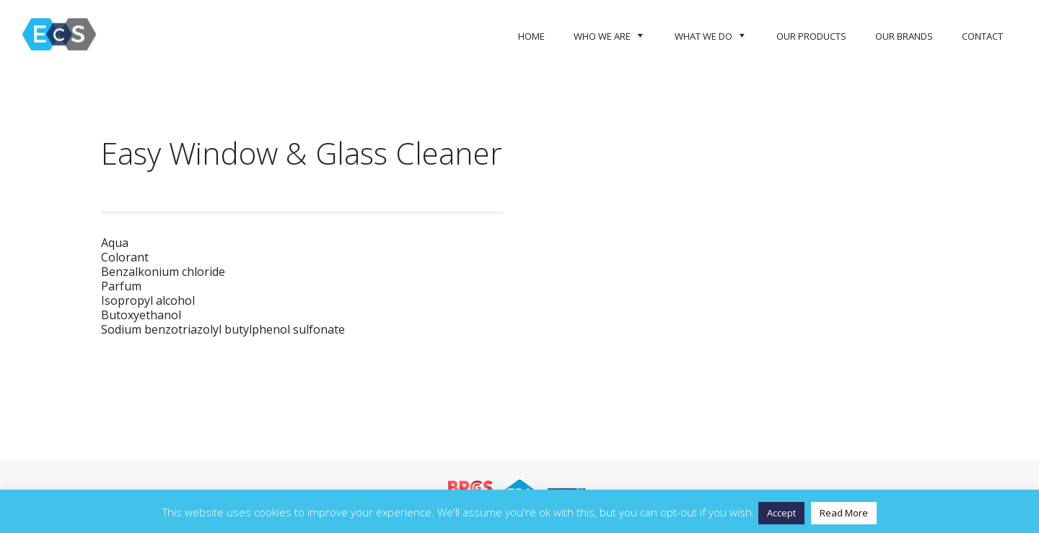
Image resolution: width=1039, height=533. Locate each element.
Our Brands (904, 36)
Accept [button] (781, 512)
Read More (844, 512)
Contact (982, 36)
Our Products (811, 36)
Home (531, 36)
